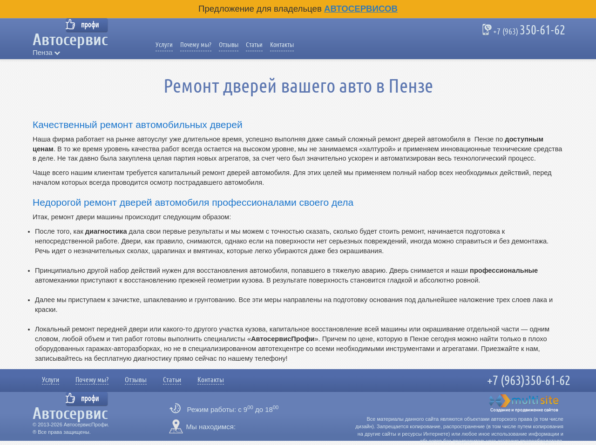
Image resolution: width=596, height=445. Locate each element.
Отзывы (228, 44)
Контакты (282, 44)
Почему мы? (195, 44)
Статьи (254, 44)
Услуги (164, 44)
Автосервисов (361, 8)
